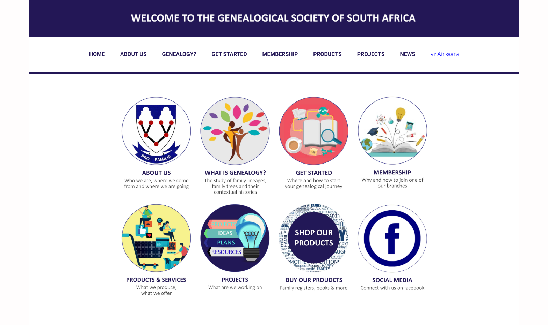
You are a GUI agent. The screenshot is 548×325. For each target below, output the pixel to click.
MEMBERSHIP (280, 54)
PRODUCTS (327, 54)
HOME (97, 54)
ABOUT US (133, 54)
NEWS (407, 54)
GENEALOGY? (179, 54)
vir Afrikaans (445, 54)
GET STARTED (229, 54)
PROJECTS (371, 54)
